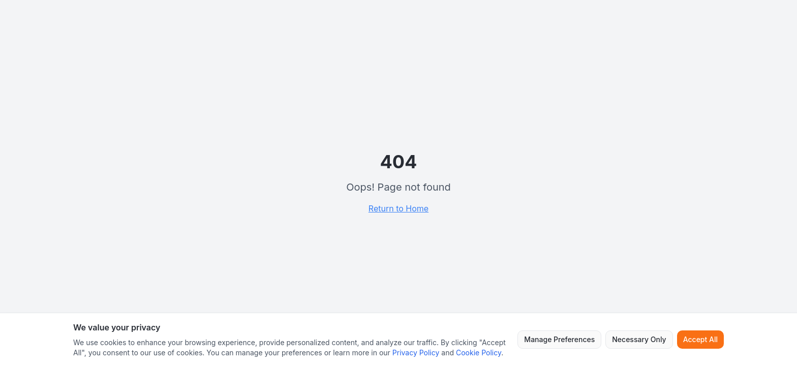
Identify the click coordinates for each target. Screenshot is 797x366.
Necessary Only (639, 339)
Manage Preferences (559, 339)
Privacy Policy (416, 352)
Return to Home (398, 208)
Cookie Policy (478, 352)
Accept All (700, 339)
